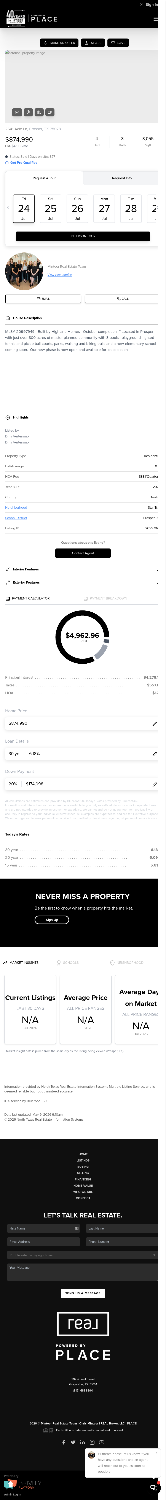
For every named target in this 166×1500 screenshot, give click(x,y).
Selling (83, 1173)
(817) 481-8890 (83, 1390)
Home (83, 1154)
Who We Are (83, 1192)
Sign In (149, 4)
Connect (83, 1198)
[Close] (156, 1453)
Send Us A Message (83, 1293)
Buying (83, 1167)
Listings (83, 1160)
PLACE (132, 1423)
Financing (83, 1179)
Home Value (83, 1186)
